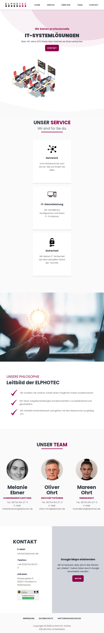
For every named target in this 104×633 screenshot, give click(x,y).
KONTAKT (52, 48)
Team (79, 5)
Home (37, 5)
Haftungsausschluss (69, 618)
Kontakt (93, 5)
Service (51, 5)
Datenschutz (46, 618)
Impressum (28, 618)
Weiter (78, 578)
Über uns (65, 5)
